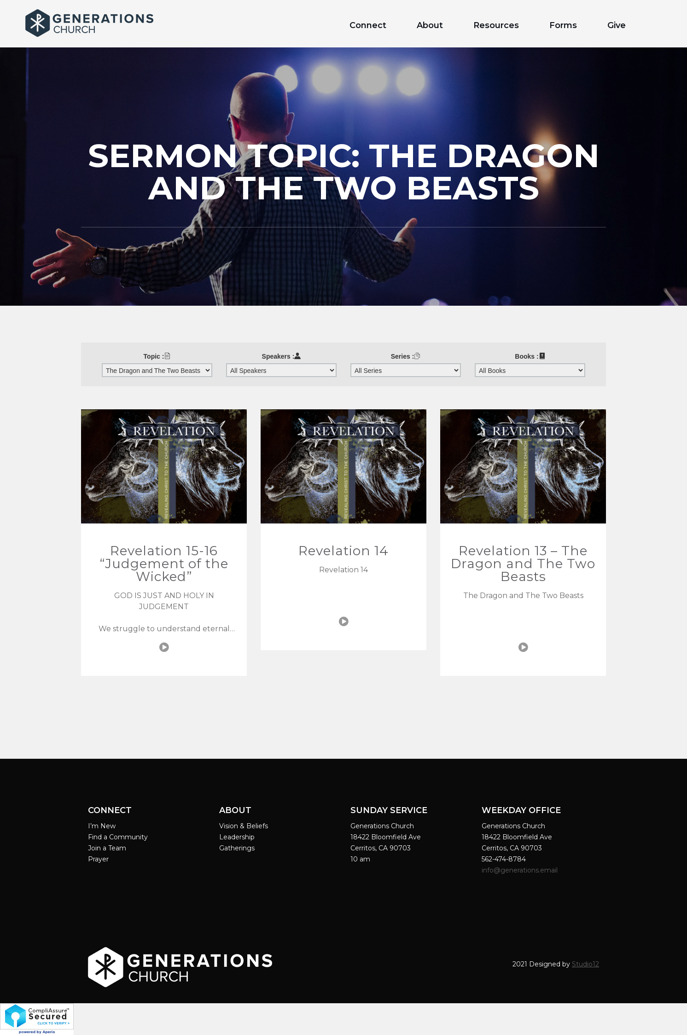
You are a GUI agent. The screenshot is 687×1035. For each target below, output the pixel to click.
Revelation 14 (343, 550)
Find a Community (118, 837)
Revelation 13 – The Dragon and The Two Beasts (523, 563)
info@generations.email (520, 870)
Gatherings (237, 848)
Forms (563, 25)
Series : (406, 356)
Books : (530, 356)
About (430, 25)
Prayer (98, 859)
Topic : (157, 356)
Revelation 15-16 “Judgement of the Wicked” (164, 563)
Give (616, 25)
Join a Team (107, 848)
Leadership (237, 837)
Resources (496, 25)
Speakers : (281, 356)
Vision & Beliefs (243, 826)
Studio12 (585, 964)
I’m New (102, 826)
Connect (367, 25)
